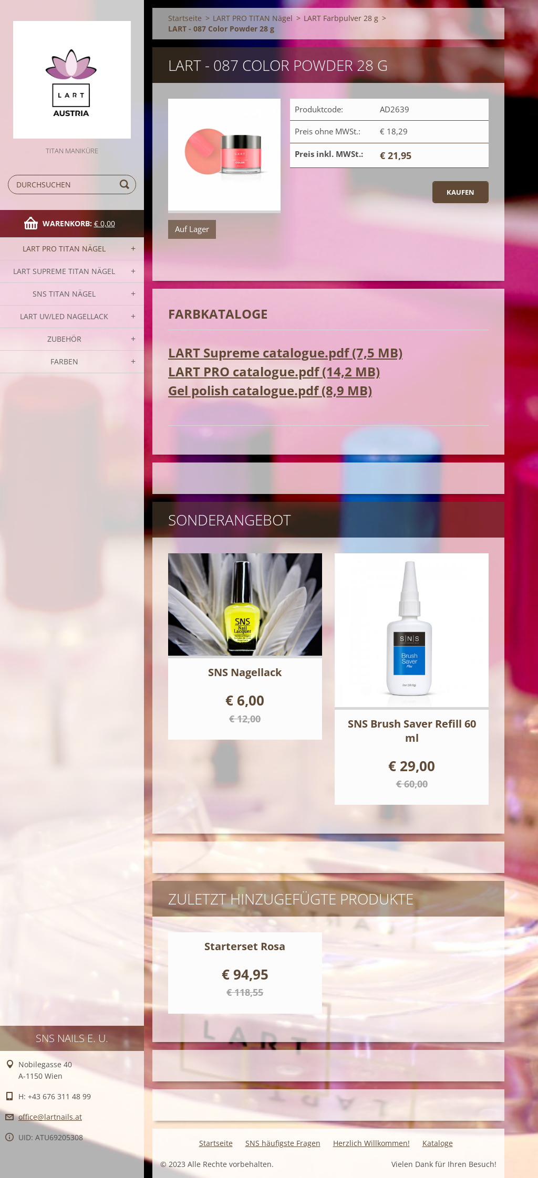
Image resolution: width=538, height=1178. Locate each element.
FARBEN (64, 361)
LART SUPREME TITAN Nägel (64, 271)
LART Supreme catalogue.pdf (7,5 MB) (285, 352)
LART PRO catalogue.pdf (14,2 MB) (274, 371)
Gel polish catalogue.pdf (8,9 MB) (270, 390)
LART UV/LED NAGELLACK (64, 316)
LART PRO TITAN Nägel (64, 249)
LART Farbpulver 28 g (341, 18)
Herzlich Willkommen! (371, 1143)
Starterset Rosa (244, 946)
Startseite (185, 18)
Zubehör (64, 339)
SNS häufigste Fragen (282, 1143)
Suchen (126, 184)
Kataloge (437, 1143)
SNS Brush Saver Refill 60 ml (412, 731)
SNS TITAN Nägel (64, 294)
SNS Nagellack (245, 672)
